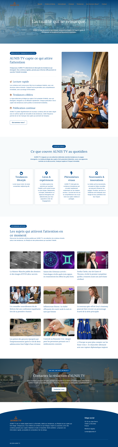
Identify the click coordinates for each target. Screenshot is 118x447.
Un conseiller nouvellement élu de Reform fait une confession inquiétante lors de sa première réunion (25, 309)
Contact (104, 4)
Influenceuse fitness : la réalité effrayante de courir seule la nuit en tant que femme (57, 309)
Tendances (80, 4)
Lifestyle (71, 4)
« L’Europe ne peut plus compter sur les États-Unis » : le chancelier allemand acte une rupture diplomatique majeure (92, 344)
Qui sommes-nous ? (92, 4)
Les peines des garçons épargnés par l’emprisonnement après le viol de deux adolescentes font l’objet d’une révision (25, 341)
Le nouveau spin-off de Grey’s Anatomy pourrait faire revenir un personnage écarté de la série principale (92, 309)
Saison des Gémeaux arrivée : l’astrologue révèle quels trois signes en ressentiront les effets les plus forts (59, 274)
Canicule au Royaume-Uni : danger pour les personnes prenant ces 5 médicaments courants (57, 341)
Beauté (40, 4)
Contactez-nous (59, 389)
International (62, 4)
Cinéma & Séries (50, 4)
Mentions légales (90, 429)
